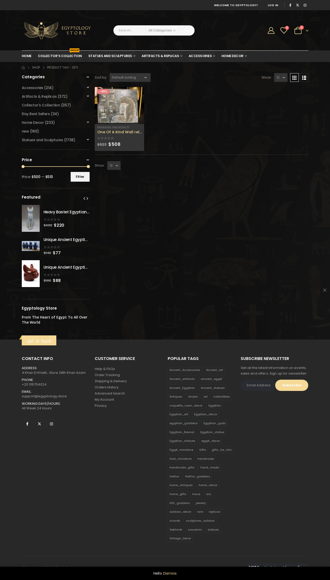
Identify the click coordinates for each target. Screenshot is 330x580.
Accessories (200, 55)
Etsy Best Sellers (36, 113)
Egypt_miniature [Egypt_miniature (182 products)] (181, 450)
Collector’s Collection (60, 54)
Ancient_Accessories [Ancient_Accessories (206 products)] (184, 370)
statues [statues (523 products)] (213, 530)
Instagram (51, 424)
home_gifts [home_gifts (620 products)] (177, 494)
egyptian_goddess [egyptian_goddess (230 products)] (183, 423)
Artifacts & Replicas (160, 55)
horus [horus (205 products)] (196, 494)
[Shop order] (130, 77)
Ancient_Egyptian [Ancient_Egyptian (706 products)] (182, 388)
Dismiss (170, 573)
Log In (273, 5)
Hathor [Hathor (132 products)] (174, 476)
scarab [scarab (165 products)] (174, 521)
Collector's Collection (41, 105)
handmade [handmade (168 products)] (205, 459)
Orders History (107, 387)
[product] (119, 105)
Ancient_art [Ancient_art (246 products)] (214, 370)
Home (26, 55)
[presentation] (84, 198)
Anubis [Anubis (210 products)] (193, 397)
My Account (104, 399)
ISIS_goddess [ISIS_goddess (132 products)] (179, 503)
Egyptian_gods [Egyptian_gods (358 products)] (215, 423)
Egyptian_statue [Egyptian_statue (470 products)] (212, 432)
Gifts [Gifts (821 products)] (202, 450)
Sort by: (101, 77)
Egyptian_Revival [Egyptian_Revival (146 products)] (181, 432)
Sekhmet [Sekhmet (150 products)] (175, 530)
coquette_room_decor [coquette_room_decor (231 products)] (186, 405)
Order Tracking (107, 375)
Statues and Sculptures (110, 55)
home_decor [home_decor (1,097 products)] (208, 485)
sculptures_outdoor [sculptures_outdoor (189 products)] (200, 521)
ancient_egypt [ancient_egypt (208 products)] (211, 379)
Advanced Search (110, 393)
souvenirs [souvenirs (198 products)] (195, 530)
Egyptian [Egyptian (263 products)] (214, 405)
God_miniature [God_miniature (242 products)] (180, 459)
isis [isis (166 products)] (208, 494)
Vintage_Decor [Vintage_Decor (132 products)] (180, 538)
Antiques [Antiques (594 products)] (175, 397)
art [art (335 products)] (206, 397)
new (25, 131)
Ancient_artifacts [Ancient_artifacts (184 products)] (182, 379)
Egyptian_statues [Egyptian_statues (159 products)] (182, 441)
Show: (267, 77)
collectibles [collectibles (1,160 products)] (221, 397)
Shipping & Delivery (111, 381)
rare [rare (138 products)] (200, 512)
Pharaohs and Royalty (113, 127)
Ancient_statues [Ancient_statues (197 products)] (213, 388)
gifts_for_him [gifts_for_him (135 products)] (222, 450)
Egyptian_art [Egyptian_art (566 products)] (178, 414)
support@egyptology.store (44, 396)
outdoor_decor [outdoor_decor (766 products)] (180, 512)
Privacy (101, 405)
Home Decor (232, 55)
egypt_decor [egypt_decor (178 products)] (210, 441)
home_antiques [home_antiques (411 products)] (181, 485)
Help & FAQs (105, 368)
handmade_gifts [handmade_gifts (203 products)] (182, 467)
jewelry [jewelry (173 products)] (201, 503)
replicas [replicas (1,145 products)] (214, 512)
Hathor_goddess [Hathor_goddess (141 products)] (197, 476)
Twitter (39, 424)
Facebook (27, 424)
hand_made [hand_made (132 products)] (209, 467)
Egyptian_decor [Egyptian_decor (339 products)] (205, 414)
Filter (80, 176)
